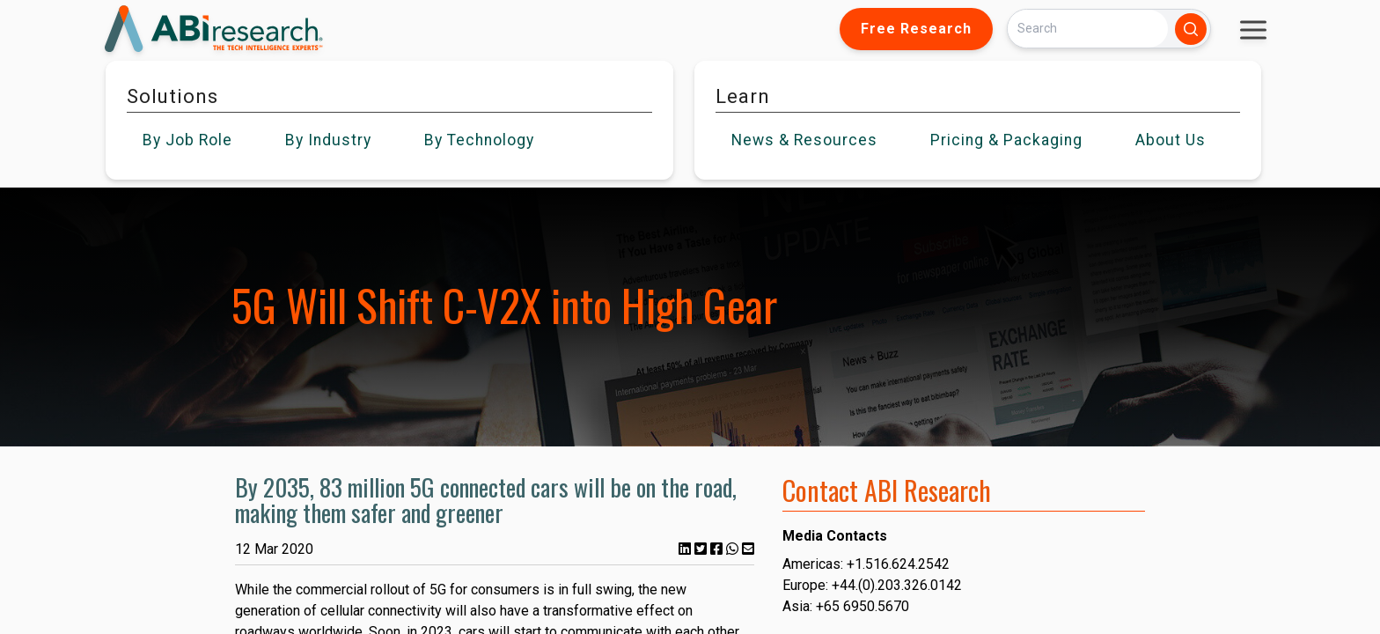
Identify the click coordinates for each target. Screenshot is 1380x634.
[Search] (1088, 29)
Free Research (916, 28)
